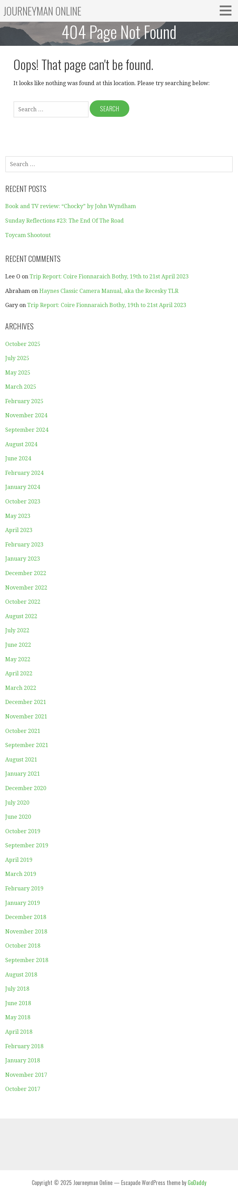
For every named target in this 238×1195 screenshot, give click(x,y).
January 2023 (22, 558)
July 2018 (17, 988)
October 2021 (22, 731)
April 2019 (18, 860)
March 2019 (20, 874)
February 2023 (24, 544)
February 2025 (24, 401)
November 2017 (26, 1075)
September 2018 (26, 960)
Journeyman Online (42, 11)
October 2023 (22, 501)
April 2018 (18, 1032)
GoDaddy (197, 1182)
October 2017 (22, 1089)
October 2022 (22, 602)
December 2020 (25, 788)
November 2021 (26, 716)
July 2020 (17, 802)
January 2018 (22, 1060)
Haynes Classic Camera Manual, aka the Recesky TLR (108, 291)
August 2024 (21, 444)
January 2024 (22, 487)
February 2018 (24, 1046)
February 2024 (24, 473)
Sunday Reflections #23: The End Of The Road (64, 220)
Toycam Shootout (28, 235)
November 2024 (26, 415)
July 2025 (17, 358)
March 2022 (20, 688)
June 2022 (18, 645)
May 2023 (17, 516)
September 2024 (26, 430)
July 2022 (17, 630)
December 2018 (25, 917)
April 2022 (18, 673)
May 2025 (17, 372)
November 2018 (26, 931)
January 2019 (22, 903)
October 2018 (22, 945)
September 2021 (26, 745)
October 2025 (22, 344)
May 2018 (17, 1017)
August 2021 (21, 759)
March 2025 (20, 387)
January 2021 (22, 773)
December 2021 (25, 702)
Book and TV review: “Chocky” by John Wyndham (70, 206)
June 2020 (18, 817)
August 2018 (21, 974)
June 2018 (18, 1003)
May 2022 (17, 659)
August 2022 (21, 616)
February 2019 (24, 888)
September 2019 (26, 845)
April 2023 (18, 530)
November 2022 (26, 587)
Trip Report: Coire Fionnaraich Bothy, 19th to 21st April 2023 (109, 276)
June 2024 (18, 458)
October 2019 (22, 831)
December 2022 (25, 573)
